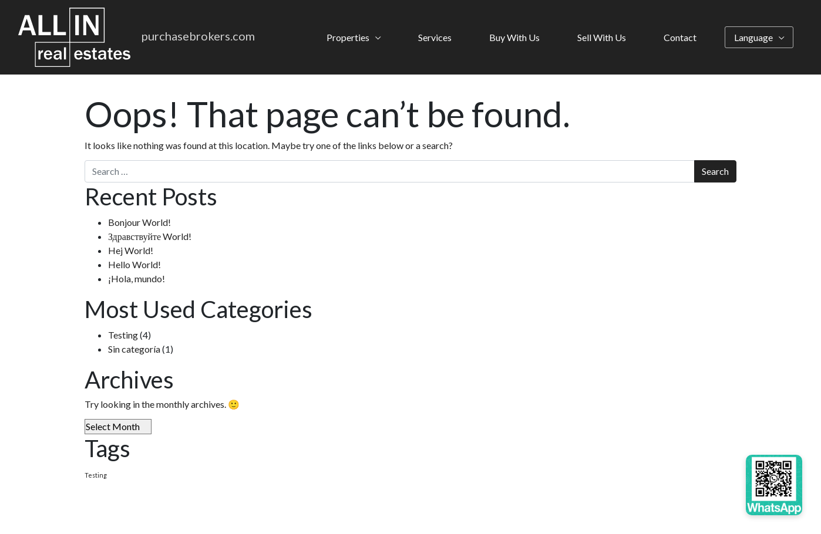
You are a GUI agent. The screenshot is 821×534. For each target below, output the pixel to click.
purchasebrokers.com (198, 36)
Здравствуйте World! (149, 236)
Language (753, 37)
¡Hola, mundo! (136, 278)
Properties (348, 37)
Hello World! (134, 264)
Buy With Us (514, 37)
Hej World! (130, 250)
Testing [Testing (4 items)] (96, 475)
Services (435, 37)
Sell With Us (601, 37)
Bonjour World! (139, 222)
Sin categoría (134, 348)
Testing (123, 334)
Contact (680, 37)
